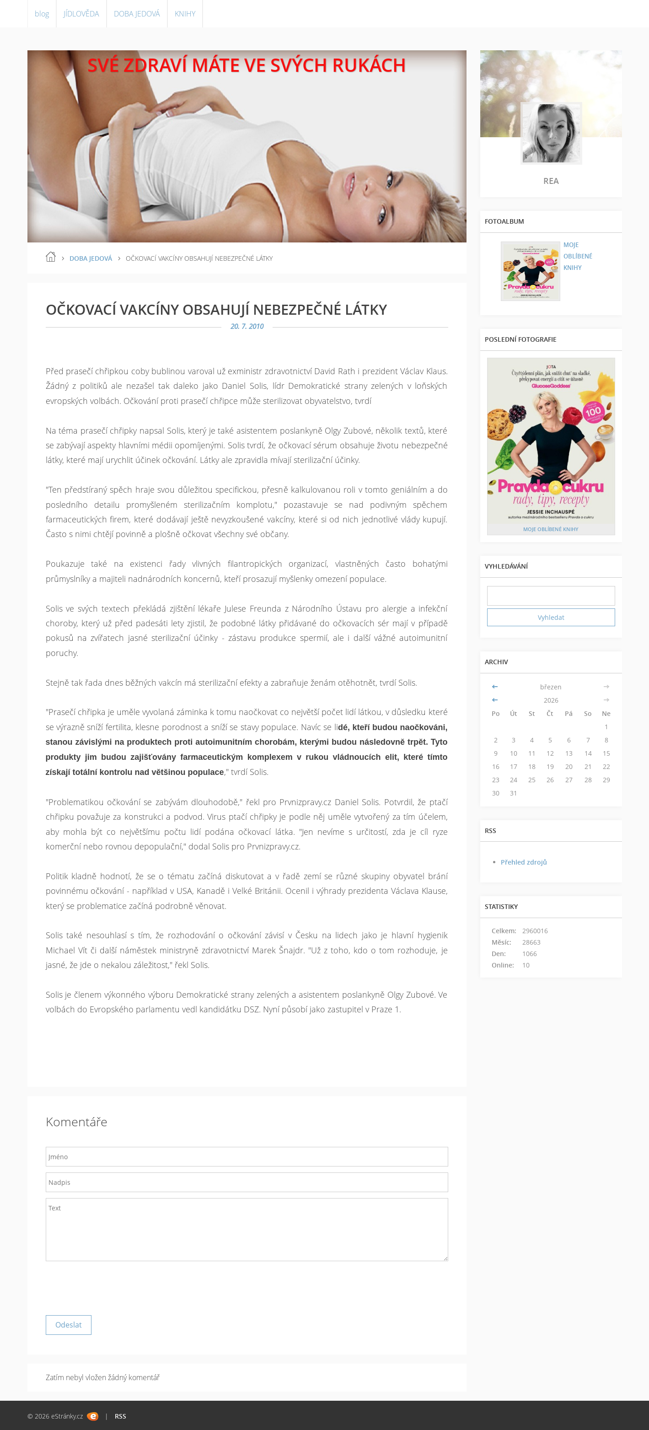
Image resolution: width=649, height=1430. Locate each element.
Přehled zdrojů (524, 862)
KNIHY (185, 14)
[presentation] (115, 1286)
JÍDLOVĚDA (81, 14)
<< (495, 687)
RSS (120, 1416)
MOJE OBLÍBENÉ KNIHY (575, 254)
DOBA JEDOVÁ (137, 14)
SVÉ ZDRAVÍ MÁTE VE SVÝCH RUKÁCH (246, 64)
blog (42, 14)
